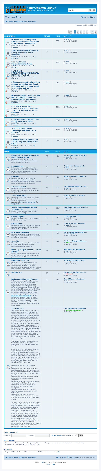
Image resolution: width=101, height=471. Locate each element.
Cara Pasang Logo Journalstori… (75, 308)
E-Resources (16, 224)
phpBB (44, 462)
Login (6, 432)
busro (68, 242)
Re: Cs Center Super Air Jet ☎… (75, 155)
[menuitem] (18, 17)
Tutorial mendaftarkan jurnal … (75, 166)
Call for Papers (17, 217)
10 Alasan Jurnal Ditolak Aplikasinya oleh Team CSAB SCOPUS (23, 131)
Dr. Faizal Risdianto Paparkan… (75, 223)
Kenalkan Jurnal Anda (27, 202)
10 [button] (92, 32)
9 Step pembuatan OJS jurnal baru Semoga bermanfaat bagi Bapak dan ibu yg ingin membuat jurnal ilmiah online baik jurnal (25, 85)
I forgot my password (58, 435)
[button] (70, 32)
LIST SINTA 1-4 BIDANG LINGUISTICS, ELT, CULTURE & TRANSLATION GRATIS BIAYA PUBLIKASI (24, 109)
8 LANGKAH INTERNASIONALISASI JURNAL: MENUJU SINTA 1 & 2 (25, 73)
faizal (15, 45)
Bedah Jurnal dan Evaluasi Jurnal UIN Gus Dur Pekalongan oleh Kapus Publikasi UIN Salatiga (25, 97)
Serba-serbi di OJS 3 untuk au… (75, 195)
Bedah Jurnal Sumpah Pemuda (24, 279)
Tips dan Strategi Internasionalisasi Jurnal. (22, 63)
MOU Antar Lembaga (20, 232)
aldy (58, 452)
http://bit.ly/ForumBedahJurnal (21, 295)
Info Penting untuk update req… (75, 249)
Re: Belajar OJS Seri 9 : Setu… (74, 260)
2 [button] (77, 32)
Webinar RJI (16, 272)
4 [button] (83, 32)
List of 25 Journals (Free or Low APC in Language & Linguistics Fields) (24, 142)
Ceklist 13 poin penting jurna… (74, 279)
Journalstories (17, 309)
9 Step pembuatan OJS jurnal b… (75, 176)
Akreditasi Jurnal (18, 187)
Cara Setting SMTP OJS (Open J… (76, 207)
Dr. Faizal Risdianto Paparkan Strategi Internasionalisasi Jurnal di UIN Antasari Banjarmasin (25, 42)
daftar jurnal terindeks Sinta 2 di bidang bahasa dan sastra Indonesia (24, 53)
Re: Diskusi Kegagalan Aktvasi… (75, 241)
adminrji (69, 274)
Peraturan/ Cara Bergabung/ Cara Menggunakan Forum (25, 156)
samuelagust (70, 234)
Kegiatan (15, 176)
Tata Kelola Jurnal (19, 195)
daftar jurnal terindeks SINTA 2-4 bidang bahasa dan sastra (25, 120)
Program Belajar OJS (20, 260)
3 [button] (80, 32)
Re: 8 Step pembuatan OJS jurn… (75, 186)
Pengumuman (17, 166)
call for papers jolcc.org (72, 216)
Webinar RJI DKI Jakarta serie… (75, 272)
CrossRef (15, 241)
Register (14, 432)
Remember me (72, 435)
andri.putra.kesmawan (73, 310)
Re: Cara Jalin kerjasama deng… (75, 232)
